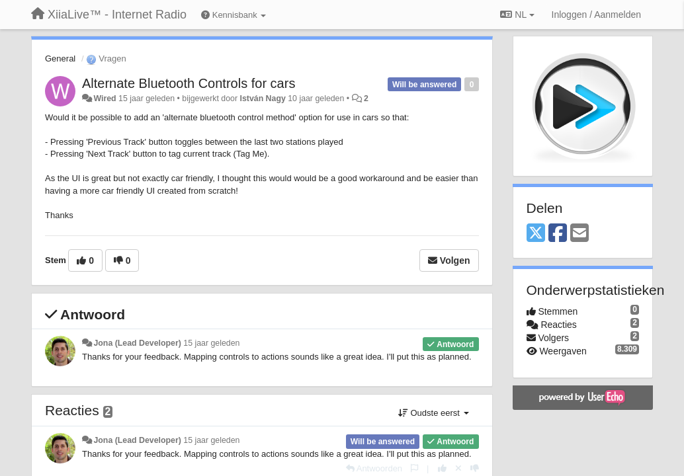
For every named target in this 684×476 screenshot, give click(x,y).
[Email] (579, 233)
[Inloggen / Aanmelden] (596, 14)
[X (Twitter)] (536, 233)
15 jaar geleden (211, 343)
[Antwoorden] (374, 468)
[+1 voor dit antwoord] (442, 468)
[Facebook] (557, 233)
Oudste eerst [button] (433, 413)
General (60, 58)
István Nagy (263, 98)
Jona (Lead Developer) (137, 343)
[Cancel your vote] (458, 468)
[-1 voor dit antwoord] (474, 468)
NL (517, 14)
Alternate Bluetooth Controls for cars (188, 83)
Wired (104, 98)
